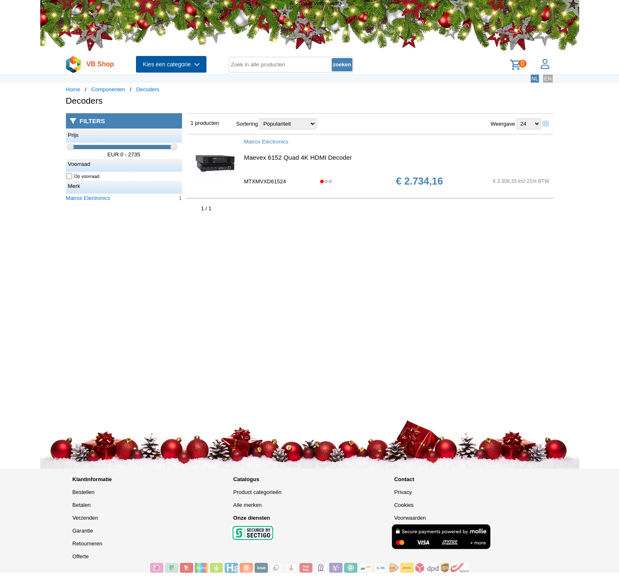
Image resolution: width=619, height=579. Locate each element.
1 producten (205, 123)
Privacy (403, 492)
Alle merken (247, 505)
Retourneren (87, 543)
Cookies (404, 505)
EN (547, 78)
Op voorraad (83, 176)
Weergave (502, 124)
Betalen (82, 505)
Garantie (83, 531)
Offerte (81, 556)
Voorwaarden (410, 518)
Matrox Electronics (88, 198)
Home (73, 89)
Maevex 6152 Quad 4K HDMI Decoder (298, 157)
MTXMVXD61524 (265, 181)
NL (535, 78)
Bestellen (84, 492)
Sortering (247, 124)
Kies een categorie (171, 64)
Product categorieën (257, 492)
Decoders (148, 89)
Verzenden (85, 518)
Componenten (108, 89)
